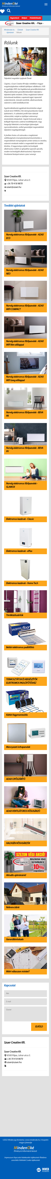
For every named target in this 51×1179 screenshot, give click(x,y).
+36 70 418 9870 (14, 183)
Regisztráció (14, 18)
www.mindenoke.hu (32, 1140)
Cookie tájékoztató (33, 1160)
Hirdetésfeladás (35, 18)
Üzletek (20, 30)
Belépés (24, 18)
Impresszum (9, 1158)
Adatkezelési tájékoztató (30, 1158)
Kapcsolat (17, 1158)
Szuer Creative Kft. (32, 30)
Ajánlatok (10, 33)
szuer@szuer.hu (13, 187)
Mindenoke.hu (9, 30)
